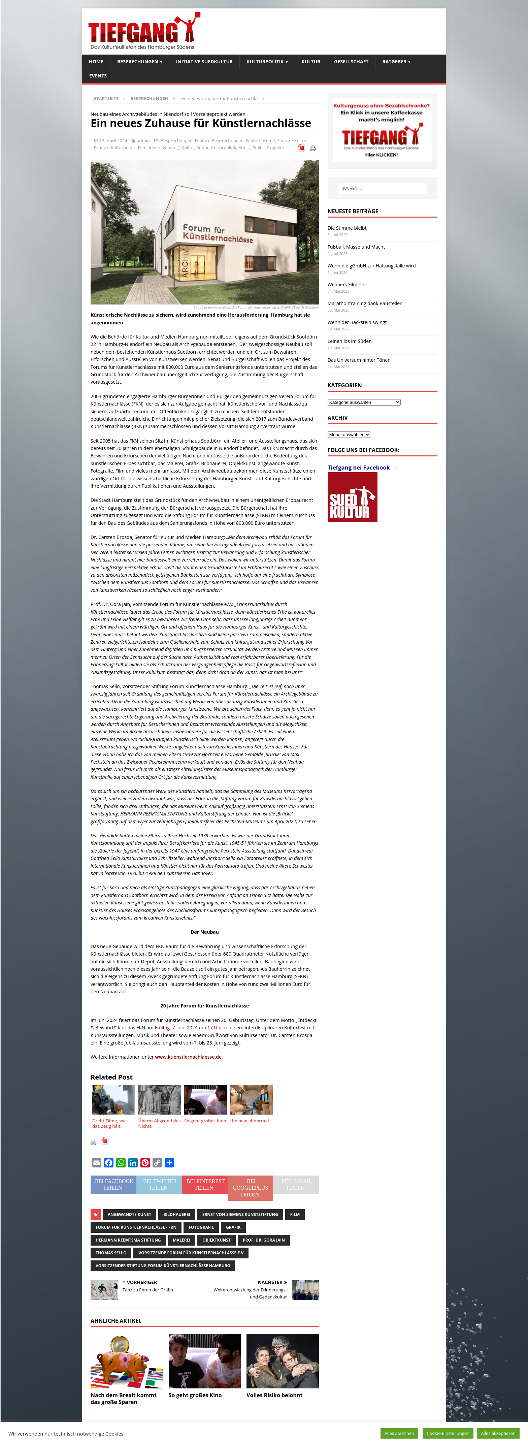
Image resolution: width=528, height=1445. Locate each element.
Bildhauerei (176, 1214)
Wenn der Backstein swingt (357, 322)
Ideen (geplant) (164, 147)
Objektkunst (216, 1240)
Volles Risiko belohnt (274, 1395)
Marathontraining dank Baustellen (365, 303)
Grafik (233, 1227)
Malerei (182, 1240)
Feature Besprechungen (219, 140)
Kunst (244, 147)
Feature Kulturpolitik (115, 147)
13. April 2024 (113, 140)
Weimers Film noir (347, 284)
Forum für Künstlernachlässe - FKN (136, 1227)
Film (142, 147)
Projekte (275, 147)
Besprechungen (137, 61)
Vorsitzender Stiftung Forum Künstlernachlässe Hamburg (163, 1266)
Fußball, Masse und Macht (356, 247)
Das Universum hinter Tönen (359, 360)
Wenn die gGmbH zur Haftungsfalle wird (372, 265)
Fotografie (201, 1227)
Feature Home (260, 140)
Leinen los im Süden (350, 341)
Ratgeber (394, 61)
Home (96, 61)
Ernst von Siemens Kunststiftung (240, 1214)
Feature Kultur (292, 140)
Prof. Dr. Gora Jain (264, 1240)
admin (143, 140)
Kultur (311, 61)
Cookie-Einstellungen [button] (448, 1433)
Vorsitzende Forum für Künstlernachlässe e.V (190, 1253)
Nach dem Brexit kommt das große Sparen (124, 1398)
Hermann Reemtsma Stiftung (128, 1240)
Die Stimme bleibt (347, 228)
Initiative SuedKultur (204, 61)
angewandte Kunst (129, 1214)
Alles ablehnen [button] (400, 1433)
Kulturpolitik (265, 61)
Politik (258, 147)
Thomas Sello (111, 1253)
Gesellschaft (351, 61)
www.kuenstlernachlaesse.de (188, 1057)
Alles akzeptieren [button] (498, 1433)
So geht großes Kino (195, 1395)
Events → (101, 75)
